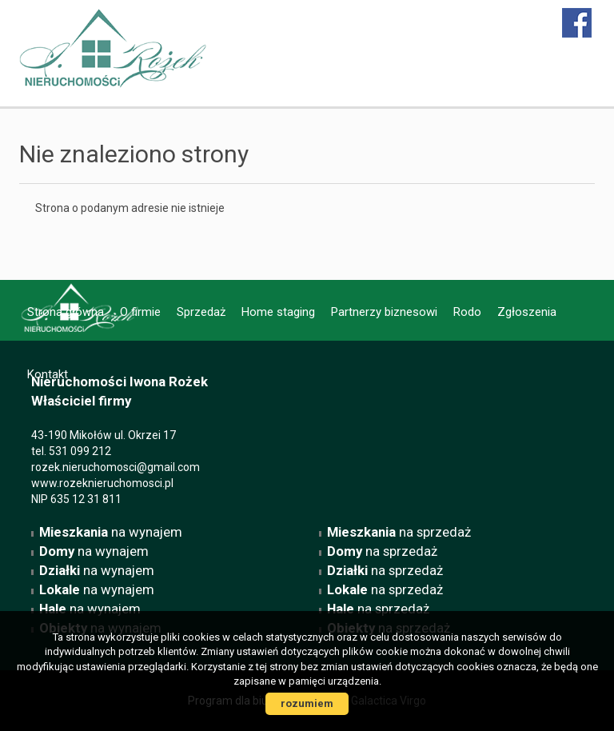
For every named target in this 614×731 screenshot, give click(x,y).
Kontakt (47, 374)
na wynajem (110, 532)
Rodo (467, 312)
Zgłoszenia (526, 312)
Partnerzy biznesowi (384, 312)
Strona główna (65, 312)
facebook (577, 23)
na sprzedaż (399, 532)
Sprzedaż (201, 312)
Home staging (278, 312)
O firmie (140, 312)
